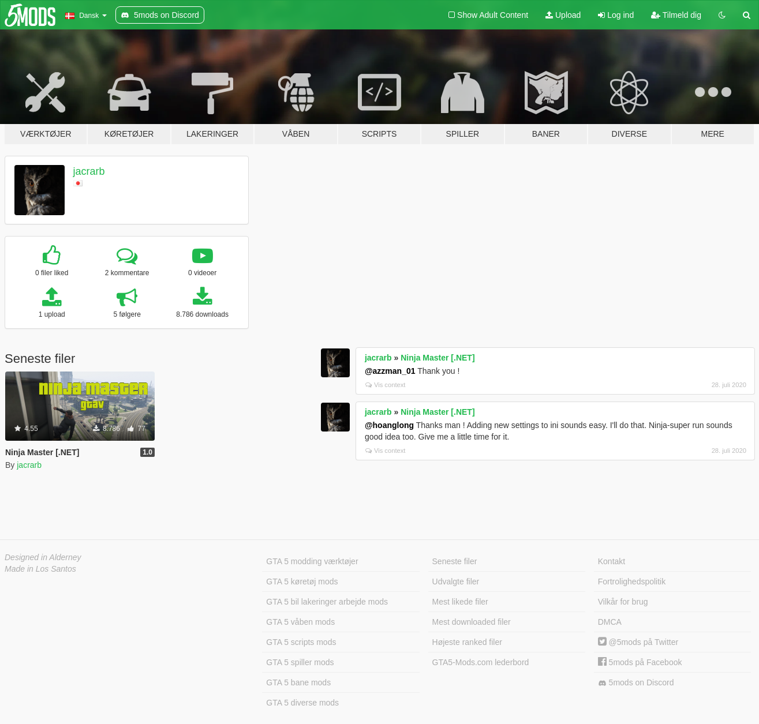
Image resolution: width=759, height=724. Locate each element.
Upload (563, 15)
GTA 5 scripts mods (301, 642)
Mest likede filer (460, 601)
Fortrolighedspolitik (632, 581)
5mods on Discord (636, 683)
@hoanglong (389, 425)
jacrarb (89, 171)
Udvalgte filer (456, 581)
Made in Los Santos (40, 568)
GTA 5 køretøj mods (302, 581)
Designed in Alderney (43, 557)
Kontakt (611, 561)
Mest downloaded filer (471, 622)
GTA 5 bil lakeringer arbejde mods (327, 601)
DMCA (610, 622)
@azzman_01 (390, 371)
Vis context (385, 384)
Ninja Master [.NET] (437, 357)
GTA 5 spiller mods (300, 662)
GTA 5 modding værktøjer (312, 561)
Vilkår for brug (623, 601)
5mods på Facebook (640, 662)
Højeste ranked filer (467, 642)
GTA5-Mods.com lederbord (480, 662)
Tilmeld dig (676, 15)
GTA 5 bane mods (298, 682)
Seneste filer (454, 561)
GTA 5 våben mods (300, 622)
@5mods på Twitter (638, 642)
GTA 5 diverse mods (302, 702)
